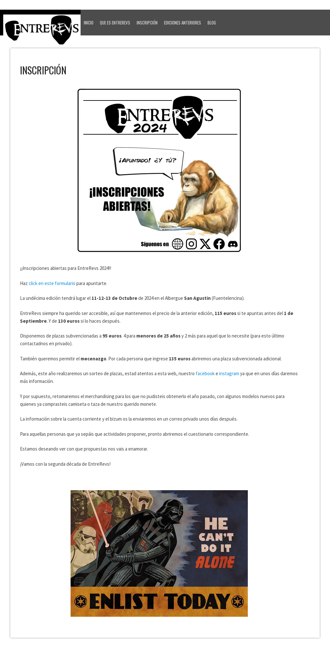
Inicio (88, 22)
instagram (229, 373)
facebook (205, 373)
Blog (212, 22)
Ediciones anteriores (182, 22)
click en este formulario (52, 283)
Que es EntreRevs (115, 22)
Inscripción (147, 22)
